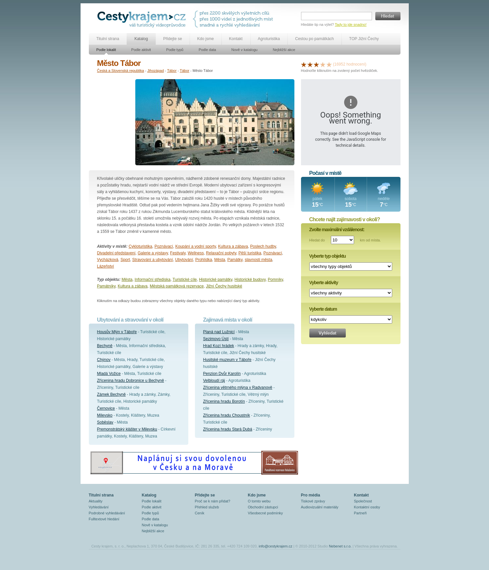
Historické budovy (250, 279)
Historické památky (215, 279)
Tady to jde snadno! (350, 24)
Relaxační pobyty (221, 253)
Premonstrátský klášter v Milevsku (127, 429)
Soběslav (105, 422)
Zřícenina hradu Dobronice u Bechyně (130, 380)
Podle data (207, 50)
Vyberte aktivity (323, 282)
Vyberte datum (323, 309)
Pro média (310, 495)
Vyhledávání (99, 507)
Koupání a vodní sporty (195, 246)
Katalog (141, 38)
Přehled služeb (207, 507)
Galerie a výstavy (153, 253)
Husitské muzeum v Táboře (227, 359)
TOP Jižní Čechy (364, 38)
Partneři (360, 513)
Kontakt (236, 38)
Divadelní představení (116, 253)
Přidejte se (172, 38)
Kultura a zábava (233, 246)
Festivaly (177, 253)
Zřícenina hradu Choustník (226, 415)
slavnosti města (258, 259)
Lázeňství (105, 266)
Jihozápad (155, 71)
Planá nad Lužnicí (219, 332)
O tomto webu (259, 501)
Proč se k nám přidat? (212, 501)
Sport (125, 259)
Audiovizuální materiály (319, 507)
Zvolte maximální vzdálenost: (337, 229)
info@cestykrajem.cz (275, 546)
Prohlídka (203, 259)
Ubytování (184, 259)
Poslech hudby (263, 246)
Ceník (200, 513)
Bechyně (105, 345)
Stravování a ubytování (152, 259)
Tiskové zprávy (313, 501)
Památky (235, 259)
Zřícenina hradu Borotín (224, 401)
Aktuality (96, 501)
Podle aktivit (141, 50)
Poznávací (163, 246)
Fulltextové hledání (104, 519)
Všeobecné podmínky (265, 513)
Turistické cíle (185, 279)
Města (219, 259)
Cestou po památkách (314, 38)
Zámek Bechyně (111, 394)
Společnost (363, 501)
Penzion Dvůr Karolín (222, 373)
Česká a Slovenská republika (120, 71)
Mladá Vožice (109, 373)
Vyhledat (327, 333)
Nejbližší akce (284, 50)
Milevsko (105, 415)
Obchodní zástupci (263, 507)
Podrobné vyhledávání (107, 513)
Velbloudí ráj (214, 380)
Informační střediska (152, 279)
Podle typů (174, 50)
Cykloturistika (140, 246)
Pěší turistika (249, 253)
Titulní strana (107, 38)
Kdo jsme (205, 38)
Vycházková (107, 259)
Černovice (106, 408)
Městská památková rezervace (177, 286)
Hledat (387, 16)
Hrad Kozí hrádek (218, 345)
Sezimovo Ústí (216, 339)
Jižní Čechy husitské (224, 286)
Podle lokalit (106, 50)
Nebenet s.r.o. (340, 546)
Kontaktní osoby (367, 507)
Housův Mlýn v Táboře (117, 332)
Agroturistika (269, 38)
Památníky (106, 286)
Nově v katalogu (244, 50)
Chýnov (104, 359)
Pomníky (275, 279)
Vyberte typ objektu (327, 256)
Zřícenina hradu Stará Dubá (227, 429)
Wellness (196, 253)
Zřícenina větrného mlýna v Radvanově (238, 387)
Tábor (172, 71)
